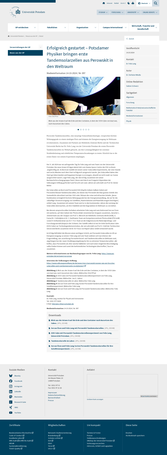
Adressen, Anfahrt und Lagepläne (100, 446)
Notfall (116, 3)
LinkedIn (17, 391)
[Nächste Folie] (117, 102)
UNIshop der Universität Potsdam (100, 441)
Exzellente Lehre (15, 438)
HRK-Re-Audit (26, 441)
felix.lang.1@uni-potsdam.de (63, 304)
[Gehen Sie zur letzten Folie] (50, 102)
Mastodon (18, 397)
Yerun (50, 446)
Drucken (129, 433)
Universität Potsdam (33, 12)
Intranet (109, 3)
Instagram (18, 386)
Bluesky (17, 376)
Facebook (18, 381)
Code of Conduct (15, 435)
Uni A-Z (123, 3)
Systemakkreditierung (18, 446)
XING (16, 407)
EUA (49, 441)
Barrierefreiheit (54, 398)
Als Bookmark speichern (135, 435)
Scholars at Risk (54, 438)
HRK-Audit (13, 441)
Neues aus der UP (31, 36)
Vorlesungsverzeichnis (96, 443)
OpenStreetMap (146, 396)
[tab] (78, 129)
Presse (51, 400)
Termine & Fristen (94, 433)
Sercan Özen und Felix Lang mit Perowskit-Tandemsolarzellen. (77, 328)
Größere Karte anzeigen (95, 399)
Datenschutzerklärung (56, 395)
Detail (41, 36)
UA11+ (50, 448)
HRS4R (11, 443)
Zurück (131, 39)
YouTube (17, 413)
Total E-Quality (14, 448)
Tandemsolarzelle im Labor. (63, 341)
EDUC (50, 443)
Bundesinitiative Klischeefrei (20, 433)
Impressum (52, 392)
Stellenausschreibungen (96, 438)
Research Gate (20, 402)
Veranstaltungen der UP (20, 47)
